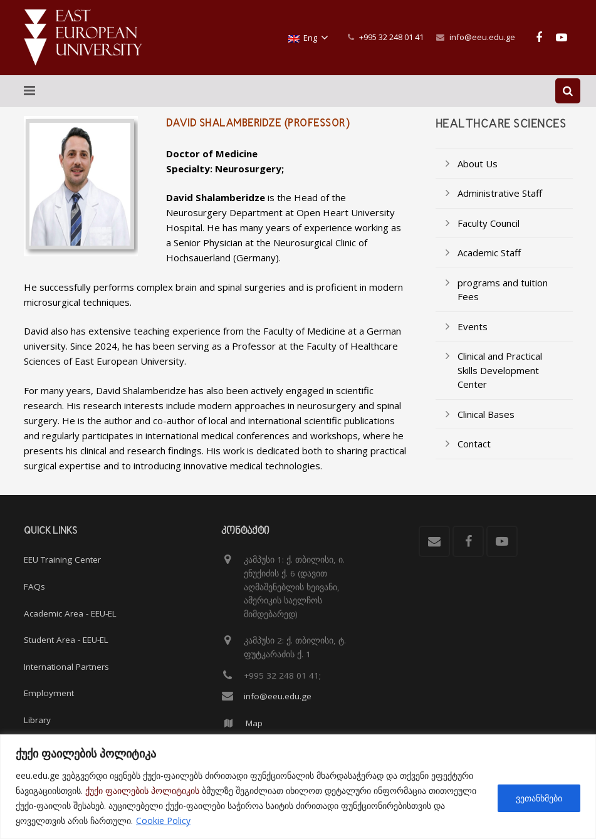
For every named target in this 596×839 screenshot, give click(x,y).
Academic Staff (489, 265)
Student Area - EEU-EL (66, 640)
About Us (477, 176)
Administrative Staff (499, 205)
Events (472, 339)
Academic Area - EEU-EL (70, 613)
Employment (49, 693)
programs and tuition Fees (502, 302)
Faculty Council (488, 235)
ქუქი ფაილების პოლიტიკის (142, 790)
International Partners (66, 666)
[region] (298, 786)
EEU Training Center (62, 560)
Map (254, 723)
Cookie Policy (163, 820)
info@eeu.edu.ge (482, 37)
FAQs (34, 586)
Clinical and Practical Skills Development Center (499, 382)
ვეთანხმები (539, 798)
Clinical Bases (486, 426)
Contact (474, 456)
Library (37, 720)
